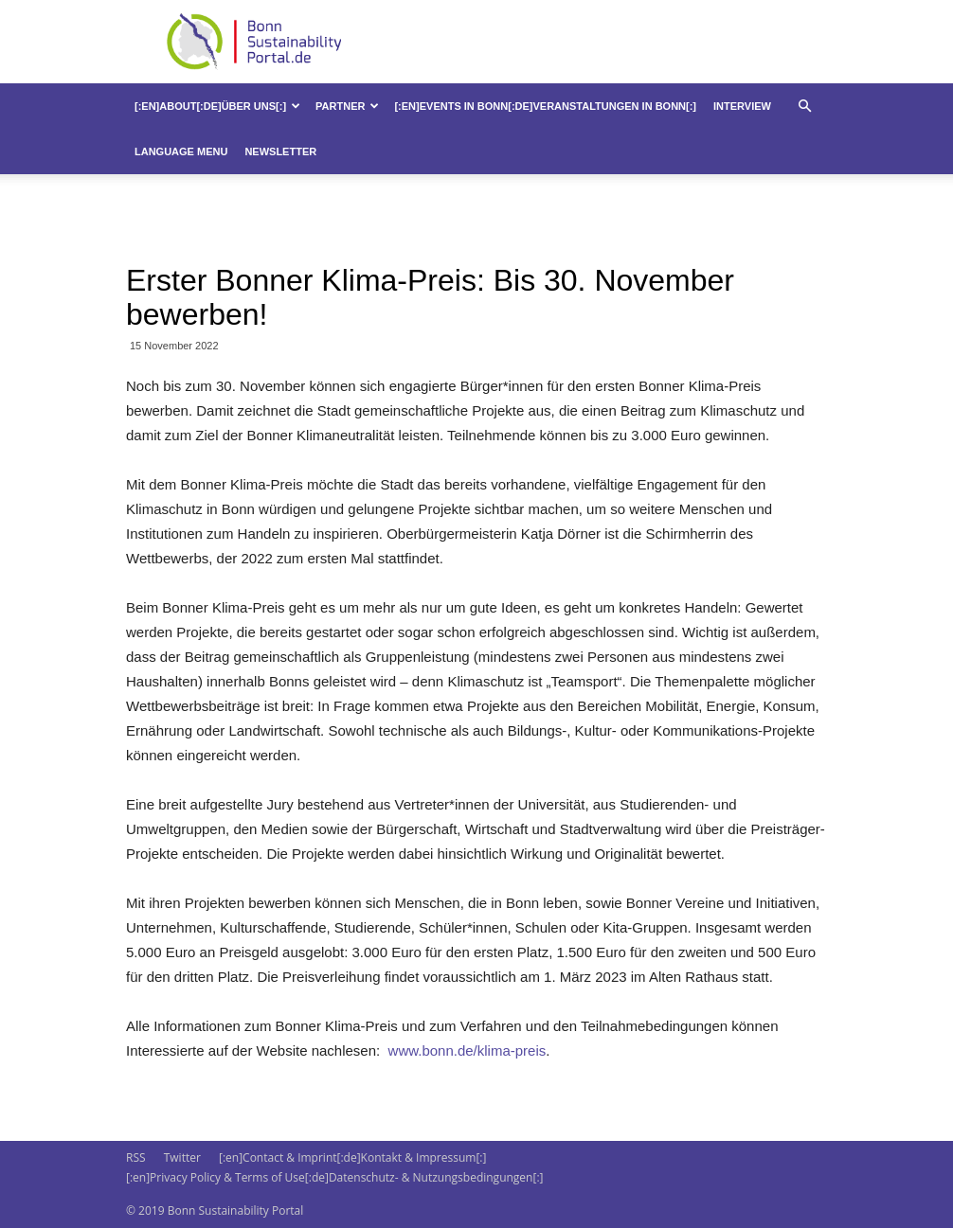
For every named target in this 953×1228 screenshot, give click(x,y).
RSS (136, 1157)
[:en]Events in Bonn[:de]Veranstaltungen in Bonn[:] (545, 106)
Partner (347, 106)
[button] (804, 107)
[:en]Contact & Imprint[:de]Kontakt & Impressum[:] (352, 1157)
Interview (742, 106)
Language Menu (181, 151)
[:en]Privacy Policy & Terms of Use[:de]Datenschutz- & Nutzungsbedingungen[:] (334, 1177)
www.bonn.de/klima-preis (465, 1050)
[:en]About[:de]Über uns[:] (217, 106)
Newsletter (280, 151)
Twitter (182, 1157)
